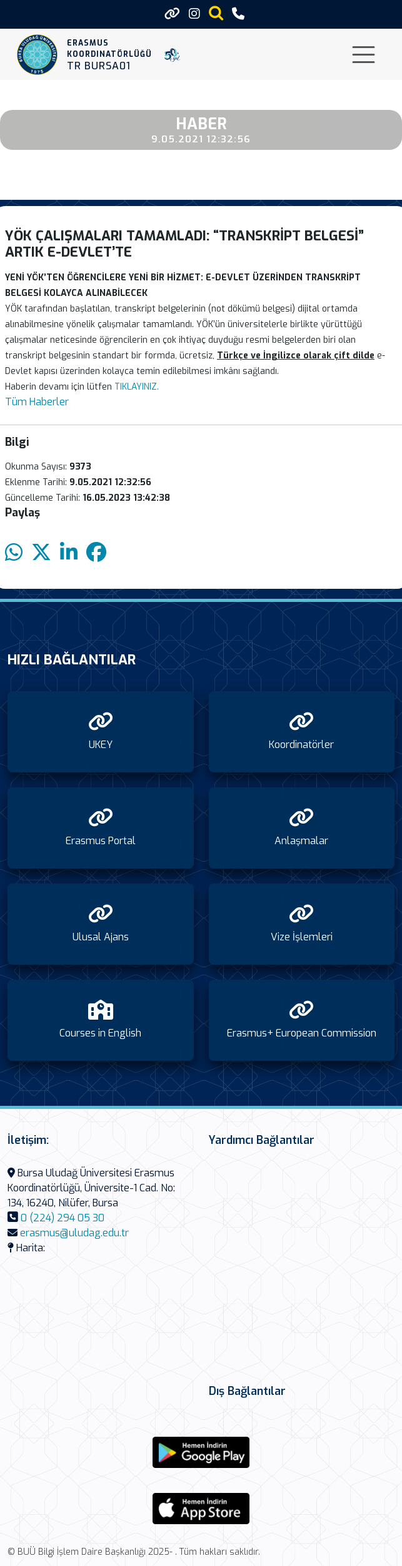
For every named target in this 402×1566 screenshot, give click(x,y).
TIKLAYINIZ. (136, 387)
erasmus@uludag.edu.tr (74, 1232)
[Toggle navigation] (363, 54)
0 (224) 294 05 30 (62, 1217)
